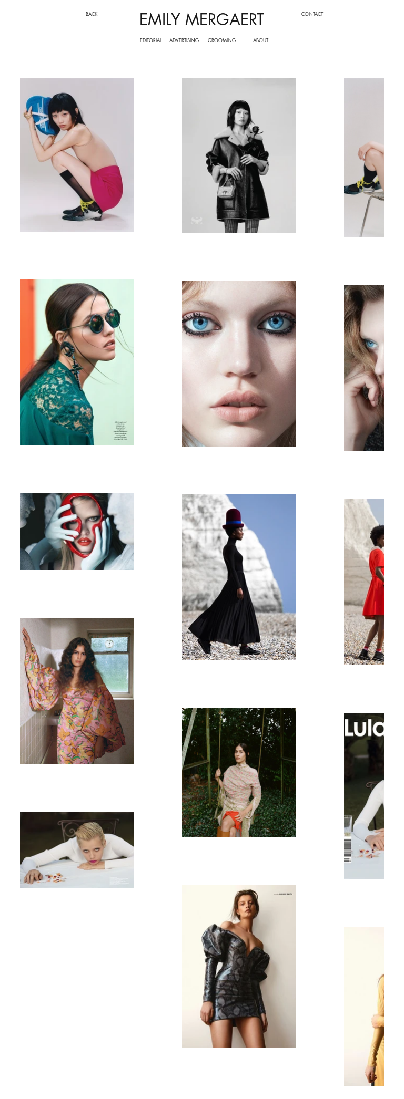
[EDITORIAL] (150, 40)
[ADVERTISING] (184, 40)
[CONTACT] (312, 13)
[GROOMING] (221, 40)
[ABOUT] (260, 40)
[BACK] (91, 13)
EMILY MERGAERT (201, 19)
